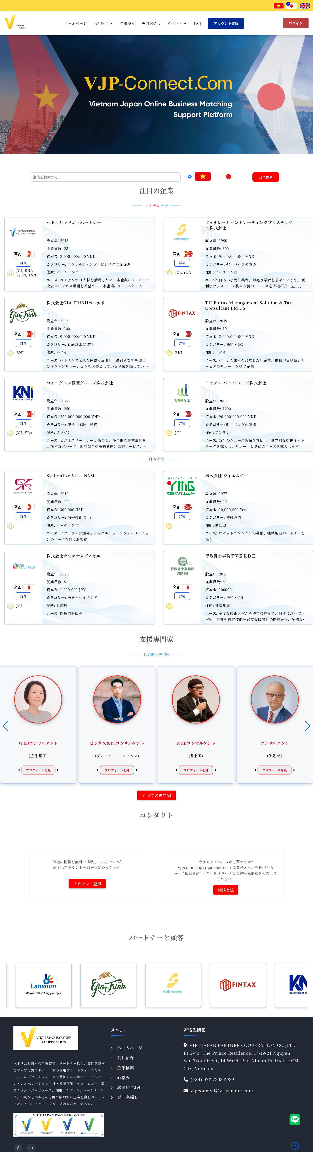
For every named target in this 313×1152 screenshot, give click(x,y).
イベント (177, 23)
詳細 (23, 263)
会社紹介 (103, 23)
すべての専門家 (156, 795)
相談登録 (226, 890)
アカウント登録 (226, 23)
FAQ (197, 23)
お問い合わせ (129, 1087)
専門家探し (151, 23)
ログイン (296, 23)
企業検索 (127, 23)
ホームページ (75, 23)
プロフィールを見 (38, 770)
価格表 (123, 1077)
